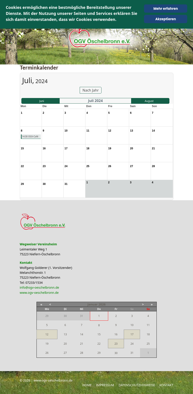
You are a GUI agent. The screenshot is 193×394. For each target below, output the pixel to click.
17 (132, 334)
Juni (41, 101)
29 (99, 353)
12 (47, 334)
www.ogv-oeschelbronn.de (39, 292)
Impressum (105, 385)
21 (81, 344)
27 (65, 353)
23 (116, 344)
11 (148, 325)
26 (47, 353)
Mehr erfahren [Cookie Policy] (165, 8)
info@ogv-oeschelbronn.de (39, 287)
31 (132, 353)
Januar (92, 304)
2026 (102, 304)
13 (65, 334)
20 (65, 344)
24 (132, 344)
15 (99, 334)
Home (87, 385)
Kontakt (166, 385)
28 (81, 353)
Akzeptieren (165, 19)
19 (47, 344)
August (149, 101)
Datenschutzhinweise (137, 385)
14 (81, 334)
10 (132, 325)
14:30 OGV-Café (30, 136)
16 (116, 334)
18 (148, 334)
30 (116, 353)
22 (99, 344)
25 (148, 344)
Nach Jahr (91, 90)
